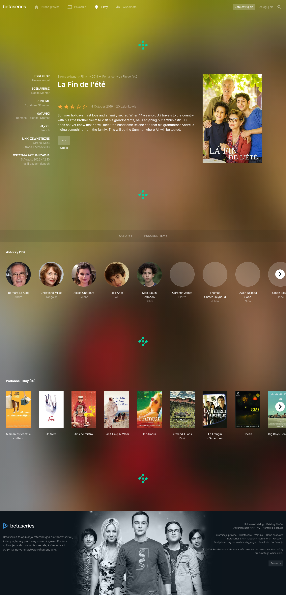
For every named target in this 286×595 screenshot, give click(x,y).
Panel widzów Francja (271, 542)
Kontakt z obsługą (273, 527)
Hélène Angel (41, 80)
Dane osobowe (274, 534)
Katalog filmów (274, 524)
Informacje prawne (226, 534)
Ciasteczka (245, 534)
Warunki (259, 534)
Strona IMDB (41, 142)
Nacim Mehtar (40, 92)
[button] (18, 282)
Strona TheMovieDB (36, 147)
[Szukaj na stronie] (279, 7)
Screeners (264, 538)
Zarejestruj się (244, 7)
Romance (108, 76)
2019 (95, 76)
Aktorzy (125, 235)
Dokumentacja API (243, 527)
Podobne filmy (155, 235)
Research (277, 538)
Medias (251, 538)
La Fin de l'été (128, 76)
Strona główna (67, 76)
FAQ (258, 527)
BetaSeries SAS (236, 538)
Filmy (84, 76)
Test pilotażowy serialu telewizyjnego (235, 542)
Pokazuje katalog (254, 524)
